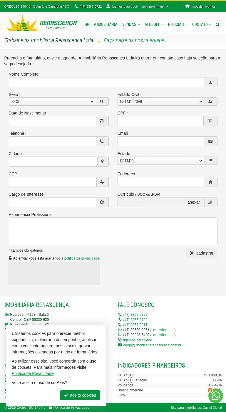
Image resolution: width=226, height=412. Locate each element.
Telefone (16, 133)
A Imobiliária (106, 24)
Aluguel (154, 24)
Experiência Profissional (31, 214)
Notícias (178, 24)
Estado (124, 153)
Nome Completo (23, 74)
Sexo (13, 94)
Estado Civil (128, 94)
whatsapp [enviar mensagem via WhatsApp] (166, 330)
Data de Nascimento (27, 113)
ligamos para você (137, 340)
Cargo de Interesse (26, 194)
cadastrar (201, 253)
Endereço (126, 174)
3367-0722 (135, 315)
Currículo (139, 194)
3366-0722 (135, 320)
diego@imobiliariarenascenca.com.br (152, 345)
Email (123, 133)
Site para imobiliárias (186, 407)
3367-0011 (135, 325)
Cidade (15, 153)
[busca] (218, 24)
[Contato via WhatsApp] (215, 395)
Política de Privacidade (71, 408)
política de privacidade (81, 258)
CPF (122, 113)
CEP (13, 174)
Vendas (131, 24)
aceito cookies (80, 395)
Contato (201, 24)
